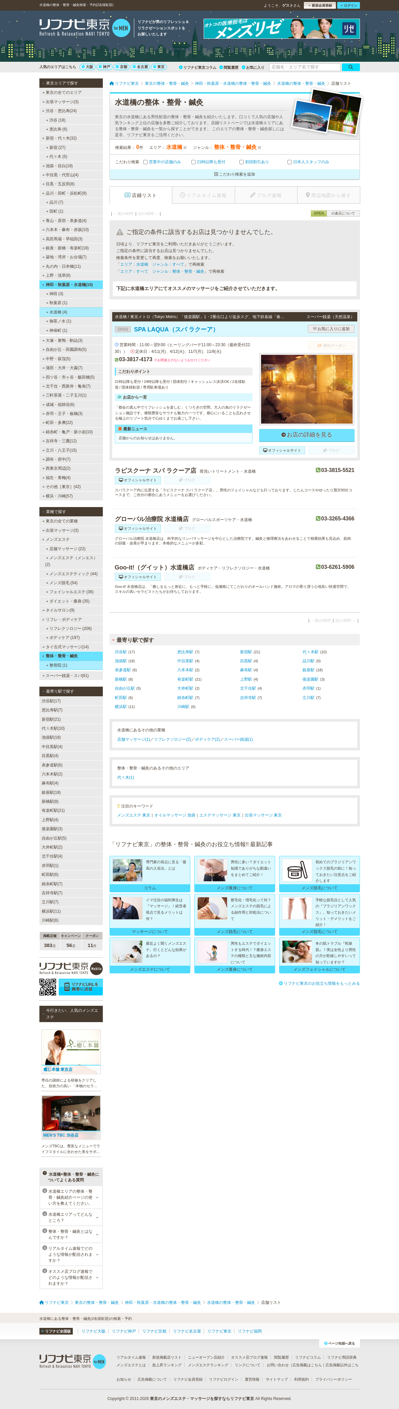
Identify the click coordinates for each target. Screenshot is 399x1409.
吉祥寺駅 (248, 697)
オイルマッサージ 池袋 (174, 815)
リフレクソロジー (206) (69, 628)
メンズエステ (56, 539)
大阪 (87, 67)
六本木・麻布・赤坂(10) (65, 229)
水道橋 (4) (56, 312)
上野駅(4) (50, 819)
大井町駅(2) (52, 847)
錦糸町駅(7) (52, 884)
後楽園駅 (311, 679)
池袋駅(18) (51, 737)
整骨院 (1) (56, 665)
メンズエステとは (131, 1365)
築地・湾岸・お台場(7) (64, 257)
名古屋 (140, 67)
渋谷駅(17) (51, 701)
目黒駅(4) (50, 755)
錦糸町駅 (185, 697)
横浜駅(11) (51, 911)
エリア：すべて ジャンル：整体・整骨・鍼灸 (162, 271)
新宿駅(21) (51, 719)
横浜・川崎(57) (57, 496)
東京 (159, 67)
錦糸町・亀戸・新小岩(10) (67, 432)
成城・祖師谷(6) (58, 404)
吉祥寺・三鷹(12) (59, 441)
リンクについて (247, 1365)
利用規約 (301, 1379)
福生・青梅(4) (56, 477)
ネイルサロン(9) (58, 610)
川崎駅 (183, 706)
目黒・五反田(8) (58, 184)
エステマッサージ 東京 (219, 815)
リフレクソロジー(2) (172, 739)
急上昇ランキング (167, 1365)
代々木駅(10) (53, 728)
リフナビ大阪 (93, 1331)
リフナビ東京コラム (197, 67)
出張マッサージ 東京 (263, 815)
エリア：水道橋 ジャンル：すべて (152, 264)
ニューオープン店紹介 (206, 1357)
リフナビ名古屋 (187, 1331)
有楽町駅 (185, 679)
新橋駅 (121, 679)
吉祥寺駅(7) (52, 893)
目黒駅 (246, 661)
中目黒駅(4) (52, 746)
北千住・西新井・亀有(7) (66, 386)
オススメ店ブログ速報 (249, 1357)
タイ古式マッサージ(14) (65, 647)
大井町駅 (185, 688)
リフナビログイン (223, 1379)
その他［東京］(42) (61, 486)
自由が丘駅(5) (54, 838)
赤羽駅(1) (50, 865)
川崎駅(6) (50, 920)
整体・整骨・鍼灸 (60, 656)
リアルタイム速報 (131, 1357)
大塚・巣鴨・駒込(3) (62, 340)
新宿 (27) (55, 147)
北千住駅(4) (52, 856)
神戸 (104, 67)
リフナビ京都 (154, 1331)
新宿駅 (246, 652)
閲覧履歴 (228, 67)
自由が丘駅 (125, 688)
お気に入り (253, 67)
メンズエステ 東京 (133, 815)
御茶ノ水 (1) (58, 321)
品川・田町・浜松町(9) (64, 193)
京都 (121, 67)
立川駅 (309, 697)
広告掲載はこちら (307, 1365)
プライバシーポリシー (333, 1379)
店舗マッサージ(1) (133, 739)
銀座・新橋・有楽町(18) (65, 248)
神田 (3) (54, 293)
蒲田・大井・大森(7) (62, 368)
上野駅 (246, 679)
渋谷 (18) (55, 120)
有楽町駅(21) (53, 810)
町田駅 (121, 697)
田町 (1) (54, 211)
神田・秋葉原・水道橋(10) (67, 284)
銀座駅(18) (51, 792)
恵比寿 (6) (56, 129)
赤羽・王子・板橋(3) (62, 413)
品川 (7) (54, 202)
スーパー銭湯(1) (238, 739)
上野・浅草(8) (56, 275)
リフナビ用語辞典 (342, 1357)
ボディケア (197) (63, 637)
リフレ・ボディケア (62, 619)
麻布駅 (246, 670)
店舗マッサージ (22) (65, 548)
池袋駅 (121, 661)
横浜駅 (121, 706)
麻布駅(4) (50, 783)
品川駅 (309, 661)
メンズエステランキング (208, 1365)
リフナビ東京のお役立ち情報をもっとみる (319, 983)
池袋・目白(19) (57, 166)
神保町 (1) (56, 330)
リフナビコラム (308, 1357)
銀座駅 (309, 670)
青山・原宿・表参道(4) (64, 220)
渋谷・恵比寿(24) (59, 110)
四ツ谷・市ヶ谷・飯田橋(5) (68, 377)
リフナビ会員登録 (188, 1379)
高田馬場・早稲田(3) (62, 239)
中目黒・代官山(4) (60, 175)
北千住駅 (248, 688)
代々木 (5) (56, 156)
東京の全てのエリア (61, 92)
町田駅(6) (50, 874)
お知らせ (124, 1379)
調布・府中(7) (56, 459)
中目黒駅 (185, 661)
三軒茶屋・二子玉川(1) (64, 395)
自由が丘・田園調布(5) (64, 349)
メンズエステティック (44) (71, 573)
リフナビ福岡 (250, 1331)
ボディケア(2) (207, 739)
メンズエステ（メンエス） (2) (71, 561)
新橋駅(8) (50, 801)
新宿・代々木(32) (59, 138)
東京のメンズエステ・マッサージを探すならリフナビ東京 (202, 1398)
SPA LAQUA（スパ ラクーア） (167, 329)
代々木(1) (125, 777)
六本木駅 (185, 670)
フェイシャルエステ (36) (69, 592)
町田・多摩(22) (57, 422)
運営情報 (252, 1379)
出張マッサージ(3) (60, 101)
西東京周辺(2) (56, 468)
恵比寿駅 (185, 652)
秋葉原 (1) (56, 302)
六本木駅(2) (52, 774)
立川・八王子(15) (59, 450)
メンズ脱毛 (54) (61, 582)
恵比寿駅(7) (52, 710)
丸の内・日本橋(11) (61, 266)
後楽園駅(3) (52, 829)
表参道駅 (123, 670)
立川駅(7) (50, 902)
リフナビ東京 (219, 1331)
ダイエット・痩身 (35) (67, 601)
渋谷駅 (121, 652)
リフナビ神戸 (124, 1331)
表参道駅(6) (52, 765)
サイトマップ (277, 1379)
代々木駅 (311, 652)
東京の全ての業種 (59, 521)
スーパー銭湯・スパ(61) (65, 675)
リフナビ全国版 (56, 1331)
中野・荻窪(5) (56, 359)
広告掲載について (152, 1379)
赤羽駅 (309, 688)
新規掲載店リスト (167, 1357)
